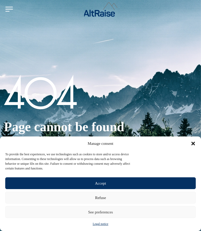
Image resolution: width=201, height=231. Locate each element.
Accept (100, 183)
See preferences (100, 212)
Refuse (100, 198)
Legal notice (100, 224)
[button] (193, 143)
